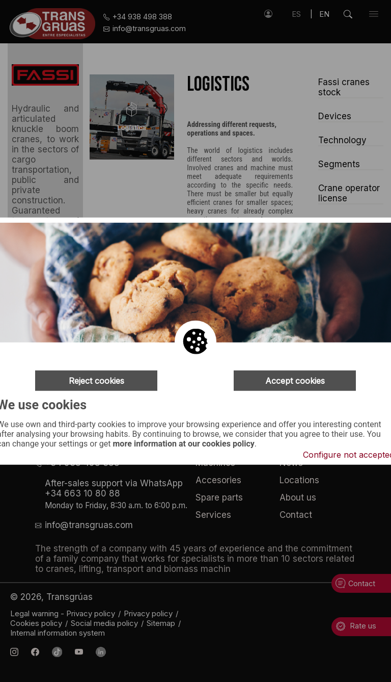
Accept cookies (295, 381)
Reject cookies (96, 381)
